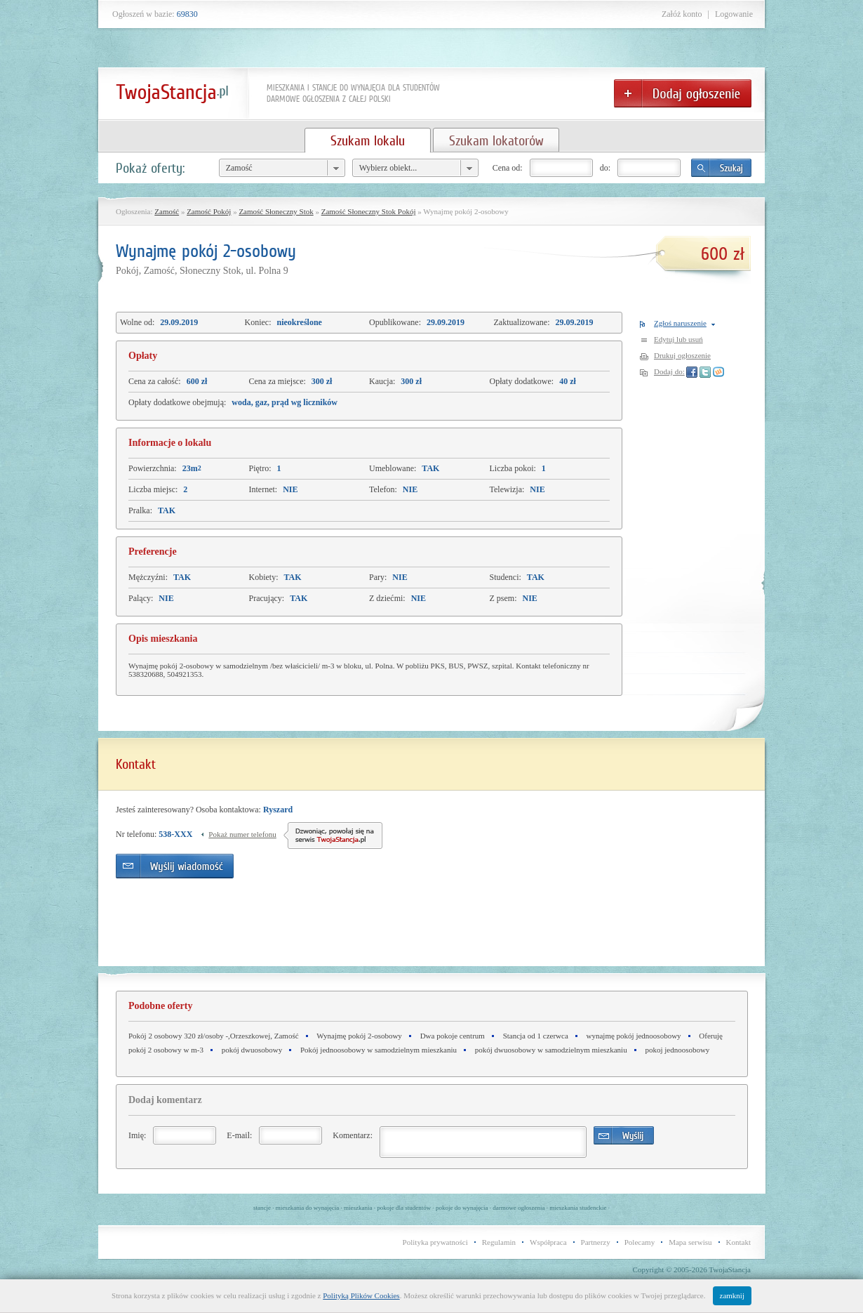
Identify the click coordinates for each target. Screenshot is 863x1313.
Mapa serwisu (690, 1242)
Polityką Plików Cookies (361, 1295)
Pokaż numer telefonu (242, 834)
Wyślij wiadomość (175, 866)
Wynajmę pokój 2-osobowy (359, 1035)
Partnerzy (595, 1242)
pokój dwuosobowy (252, 1049)
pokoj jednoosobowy (677, 1049)
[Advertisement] (534, 871)
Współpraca (548, 1242)
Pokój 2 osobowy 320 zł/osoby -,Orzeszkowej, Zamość (213, 1035)
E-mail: (239, 1135)
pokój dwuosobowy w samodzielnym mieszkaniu (551, 1049)
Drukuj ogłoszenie (682, 355)
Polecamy (639, 1242)
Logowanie (734, 14)
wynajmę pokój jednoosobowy (634, 1035)
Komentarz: (353, 1135)
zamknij (732, 1295)
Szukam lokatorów (496, 140)
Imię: (137, 1135)
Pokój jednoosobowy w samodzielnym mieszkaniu (378, 1049)
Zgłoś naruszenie (680, 323)
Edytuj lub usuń (678, 339)
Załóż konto (682, 14)
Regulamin (499, 1242)
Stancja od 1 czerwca (535, 1035)
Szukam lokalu (367, 140)
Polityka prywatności (435, 1242)
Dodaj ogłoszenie (682, 93)
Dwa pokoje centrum (452, 1035)
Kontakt (738, 1242)
